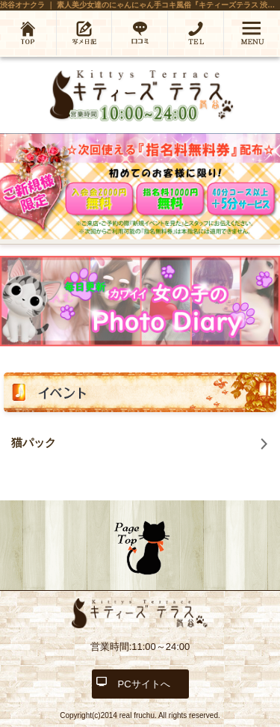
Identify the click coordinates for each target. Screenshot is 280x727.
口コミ (140, 32)
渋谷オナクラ (22, 5)
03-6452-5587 (196, 32)
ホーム (28, 32)
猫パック (33, 442)
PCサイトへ (143, 684)
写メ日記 (84, 32)
